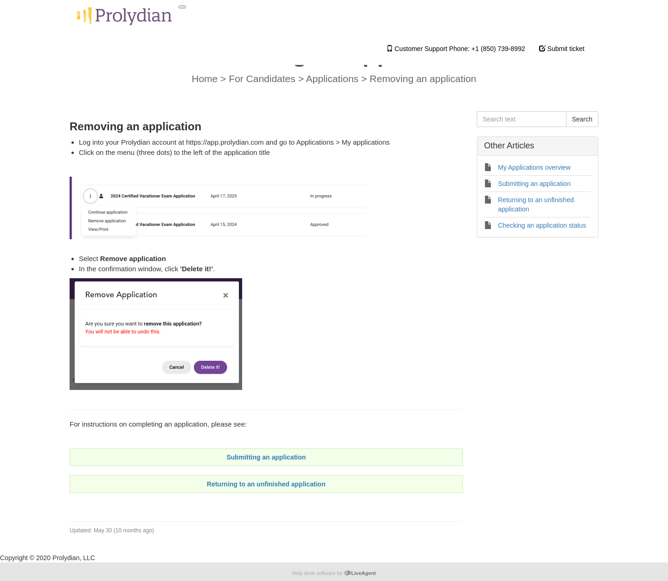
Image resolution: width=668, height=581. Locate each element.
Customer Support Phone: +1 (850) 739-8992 (455, 48)
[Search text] (521, 119)
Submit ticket (561, 48)
